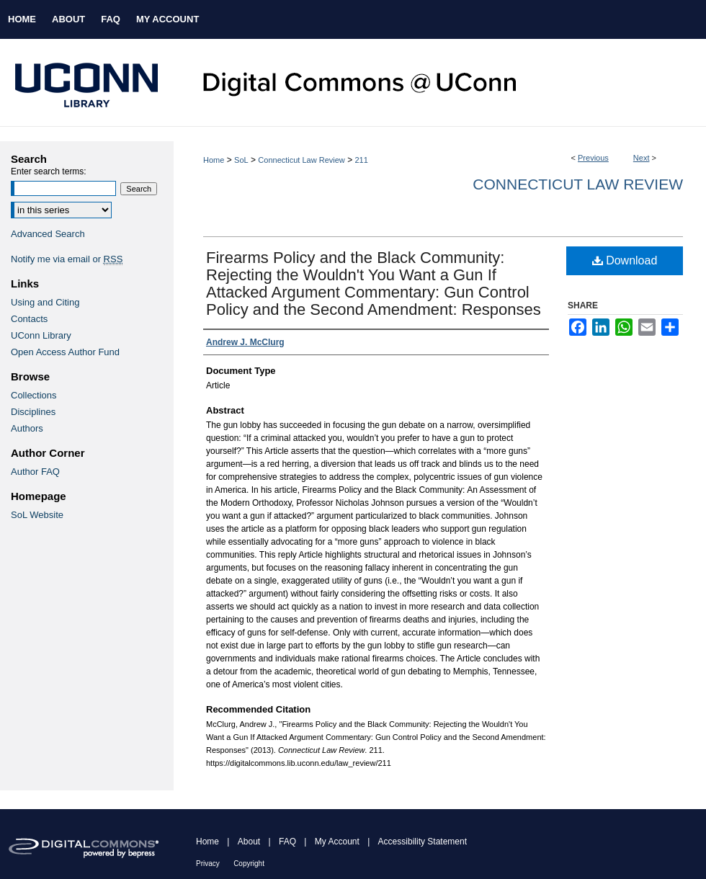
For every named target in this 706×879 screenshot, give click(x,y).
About (249, 841)
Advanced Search (48, 233)
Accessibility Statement (422, 841)
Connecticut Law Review (301, 160)
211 (360, 160)
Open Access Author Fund (65, 352)
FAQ (287, 841)
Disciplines (33, 411)
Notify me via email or (66, 259)
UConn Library (41, 335)
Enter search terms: (48, 171)
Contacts (29, 318)
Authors (27, 428)
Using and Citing (45, 302)
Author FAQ (35, 471)
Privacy (208, 863)
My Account (337, 841)
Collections (34, 395)
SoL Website (37, 514)
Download (625, 260)
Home (213, 160)
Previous (593, 157)
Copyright (248, 863)
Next (641, 157)
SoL (241, 160)
